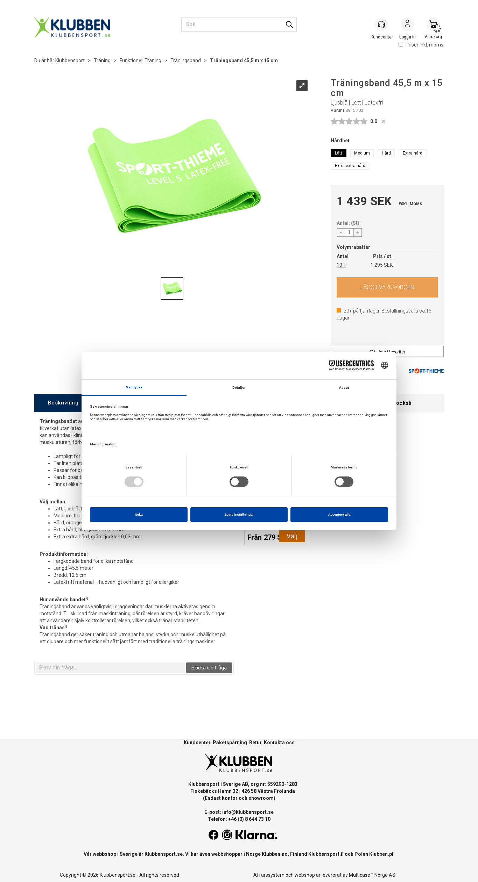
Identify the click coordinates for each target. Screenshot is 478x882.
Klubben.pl (381, 854)
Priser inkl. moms (421, 45)
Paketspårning (230, 742)
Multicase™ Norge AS (372, 875)
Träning (102, 60)
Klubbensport (70, 60)
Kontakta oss (279, 742)
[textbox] (110, 668)
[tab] (63, 403)
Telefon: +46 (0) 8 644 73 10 (239, 819)
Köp (387, 287)
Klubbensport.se (164, 854)
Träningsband (185, 60)
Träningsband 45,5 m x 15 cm (244, 60)
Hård (386, 153)
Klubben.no (275, 854)
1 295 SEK (382, 265)
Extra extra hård (350, 165)
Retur (255, 742)
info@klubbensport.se (248, 812)
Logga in (407, 24)
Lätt (338, 153)
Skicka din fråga (209, 668)
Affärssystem (268, 875)
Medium (362, 153)
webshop (305, 875)
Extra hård (412, 153)
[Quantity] (349, 232)
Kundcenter (197, 742)
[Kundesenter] (381, 24)
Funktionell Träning (140, 60)
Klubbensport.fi (326, 854)
